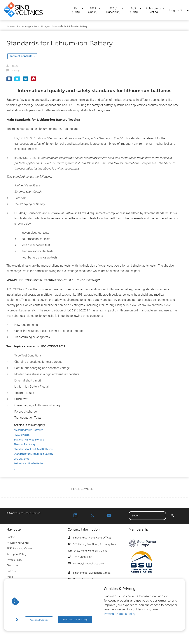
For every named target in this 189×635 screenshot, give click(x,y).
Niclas (15, 66)
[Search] (172, 515)
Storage (16, 70)
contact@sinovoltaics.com (88, 563)
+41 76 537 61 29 (82, 592)
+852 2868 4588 (82, 557)
